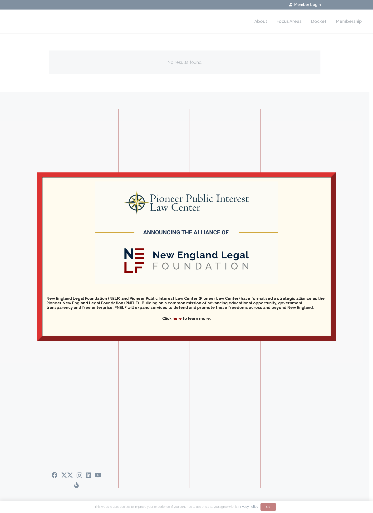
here (177, 318)
